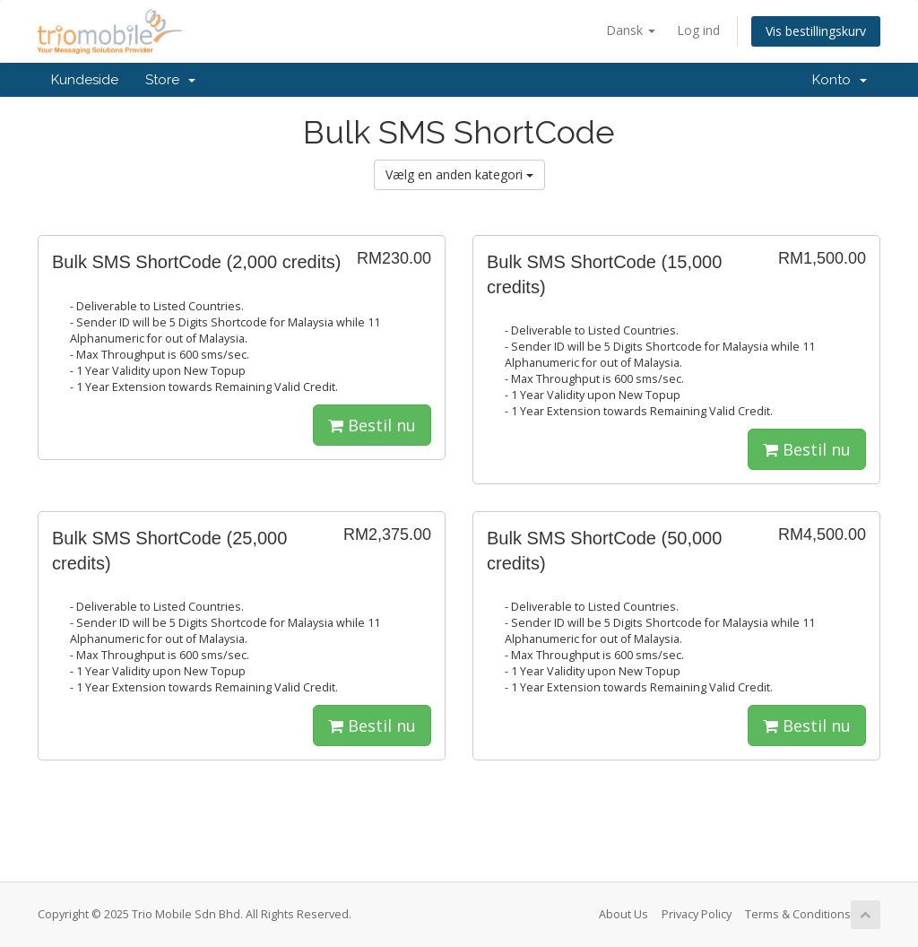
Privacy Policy (697, 914)
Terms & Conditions (798, 914)
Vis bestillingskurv (816, 30)
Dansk (630, 30)
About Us (623, 914)
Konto (839, 80)
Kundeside (84, 80)
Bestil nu (372, 425)
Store (170, 80)
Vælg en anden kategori (459, 174)
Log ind (698, 30)
